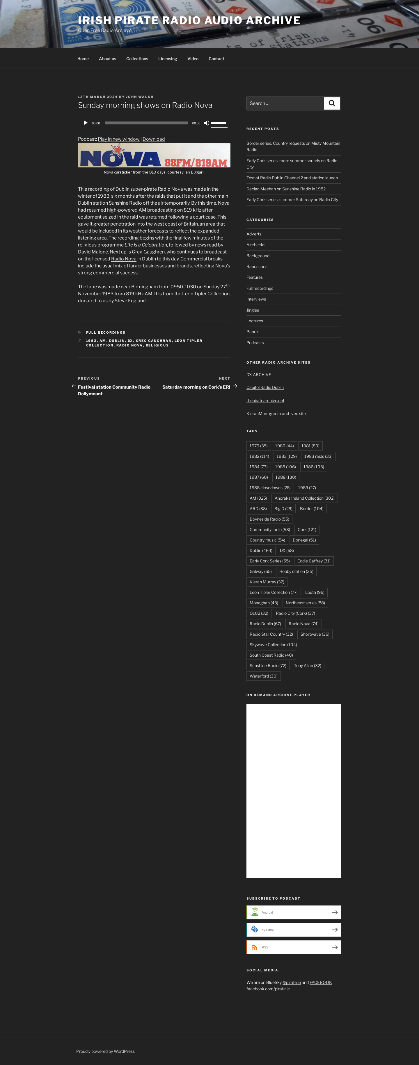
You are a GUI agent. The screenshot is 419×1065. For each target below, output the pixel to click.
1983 (91, 341)
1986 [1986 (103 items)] (313, 466)
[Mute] (207, 123)
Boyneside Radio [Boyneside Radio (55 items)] (269, 519)
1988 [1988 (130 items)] (286, 477)
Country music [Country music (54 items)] (267, 539)
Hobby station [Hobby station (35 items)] (296, 571)
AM (103, 341)
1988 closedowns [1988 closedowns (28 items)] (270, 487)
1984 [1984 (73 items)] (259, 466)
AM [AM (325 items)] (258, 498)
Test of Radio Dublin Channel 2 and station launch (292, 177)
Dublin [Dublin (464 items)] (261, 550)
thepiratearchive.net (265, 400)
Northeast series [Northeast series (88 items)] (305, 602)
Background (257, 255)
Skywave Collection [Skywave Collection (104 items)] (273, 644)
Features (254, 277)
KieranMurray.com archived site (276, 413)
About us (107, 58)
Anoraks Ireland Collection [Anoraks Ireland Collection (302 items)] (305, 498)
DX (130, 341)
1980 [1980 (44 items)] (284, 445)
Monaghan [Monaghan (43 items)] (264, 602)
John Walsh (140, 97)
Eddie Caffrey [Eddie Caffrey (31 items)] (314, 560)
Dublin (117, 341)
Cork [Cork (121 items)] (307, 529)
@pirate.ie (292, 982)
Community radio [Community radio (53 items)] (270, 529)
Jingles (252, 310)
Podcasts (255, 342)
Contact (216, 58)
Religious (157, 345)
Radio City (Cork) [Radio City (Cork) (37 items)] (295, 613)
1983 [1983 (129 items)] (287, 456)
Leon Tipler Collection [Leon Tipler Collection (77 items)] (274, 592)
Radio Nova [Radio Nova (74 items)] (304, 623)
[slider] (146, 122)
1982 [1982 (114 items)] (259, 456)
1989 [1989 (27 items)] (307, 487)
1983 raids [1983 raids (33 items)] (318, 456)
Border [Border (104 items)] (312, 508)
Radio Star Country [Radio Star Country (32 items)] (271, 634)
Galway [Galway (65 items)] (261, 571)
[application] (154, 123)
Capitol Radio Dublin (265, 387)
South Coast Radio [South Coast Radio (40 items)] (271, 655)
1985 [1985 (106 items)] (285, 466)
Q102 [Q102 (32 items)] (259, 613)
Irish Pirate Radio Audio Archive (189, 20)
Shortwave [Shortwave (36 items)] (315, 634)
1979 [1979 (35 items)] (259, 445)
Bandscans (256, 266)
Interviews (256, 298)
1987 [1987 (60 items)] (259, 477)
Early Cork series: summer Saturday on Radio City (292, 199)
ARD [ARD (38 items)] (258, 508)
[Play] (85, 123)
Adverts (253, 233)
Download (154, 139)
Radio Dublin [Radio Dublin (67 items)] (265, 623)
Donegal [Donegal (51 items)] (304, 539)
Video (192, 58)
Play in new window (119, 139)
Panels (252, 331)
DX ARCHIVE (258, 374)
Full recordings (106, 332)
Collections (137, 58)
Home (83, 58)
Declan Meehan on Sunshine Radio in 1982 (286, 188)
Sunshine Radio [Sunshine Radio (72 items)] (268, 665)
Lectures (254, 320)
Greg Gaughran (154, 341)
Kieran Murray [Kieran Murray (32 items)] (267, 581)
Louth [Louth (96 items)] (314, 592)
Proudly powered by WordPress (105, 1051)
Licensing (167, 58)
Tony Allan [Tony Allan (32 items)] (307, 665)
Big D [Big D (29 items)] (283, 508)
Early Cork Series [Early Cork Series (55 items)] (270, 560)
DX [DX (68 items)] (287, 550)
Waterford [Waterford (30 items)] (264, 675)
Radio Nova (123, 259)
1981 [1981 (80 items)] (310, 445)
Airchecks (255, 244)
